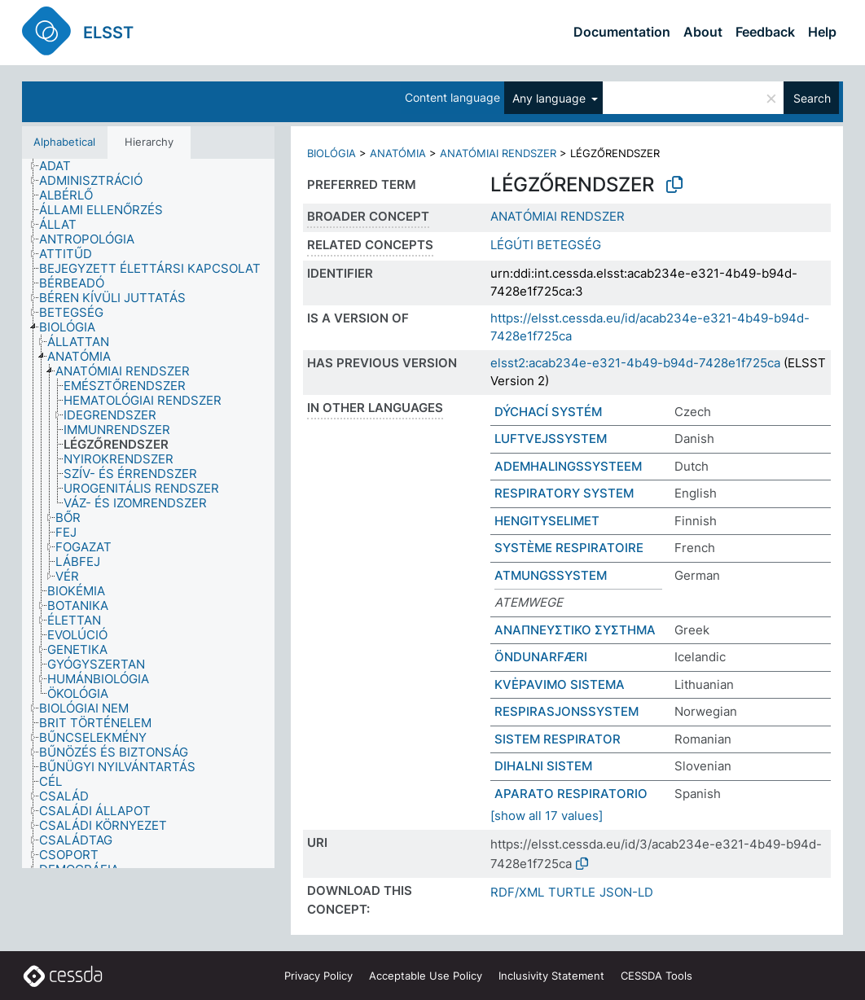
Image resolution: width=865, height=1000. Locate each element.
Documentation (621, 32)
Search (812, 98)
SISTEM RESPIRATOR (557, 739)
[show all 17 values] (546, 815)
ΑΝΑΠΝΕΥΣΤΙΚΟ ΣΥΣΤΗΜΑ (575, 630)
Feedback (765, 32)
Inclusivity (551, 975)
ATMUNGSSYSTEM (550, 575)
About (702, 32)
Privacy (318, 975)
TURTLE (571, 892)
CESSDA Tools (656, 975)
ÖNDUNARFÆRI (540, 656)
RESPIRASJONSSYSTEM (566, 711)
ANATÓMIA (398, 153)
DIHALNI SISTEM (543, 766)
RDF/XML (517, 892)
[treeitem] (62, 166)
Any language (550, 98)
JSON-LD (626, 892)
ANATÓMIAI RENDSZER (498, 153)
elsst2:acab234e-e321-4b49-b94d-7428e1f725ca (635, 363)
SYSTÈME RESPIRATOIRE (568, 547)
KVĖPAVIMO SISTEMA (559, 684)
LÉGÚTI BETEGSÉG (545, 244)
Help (822, 32)
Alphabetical (64, 141)
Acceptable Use (425, 975)
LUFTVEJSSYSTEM (550, 438)
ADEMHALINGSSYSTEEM (568, 466)
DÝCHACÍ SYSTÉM (548, 411)
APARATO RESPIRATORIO (571, 793)
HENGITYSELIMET (546, 521)
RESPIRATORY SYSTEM (564, 493)
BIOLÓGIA (331, 153)
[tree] (148, 514)
